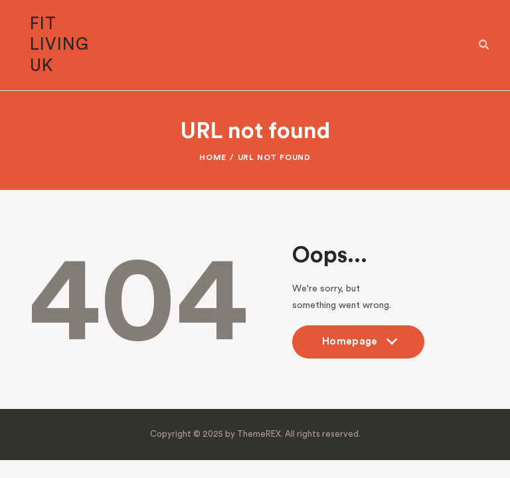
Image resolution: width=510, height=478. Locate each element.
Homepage (358, 347)
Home (212, 157)
